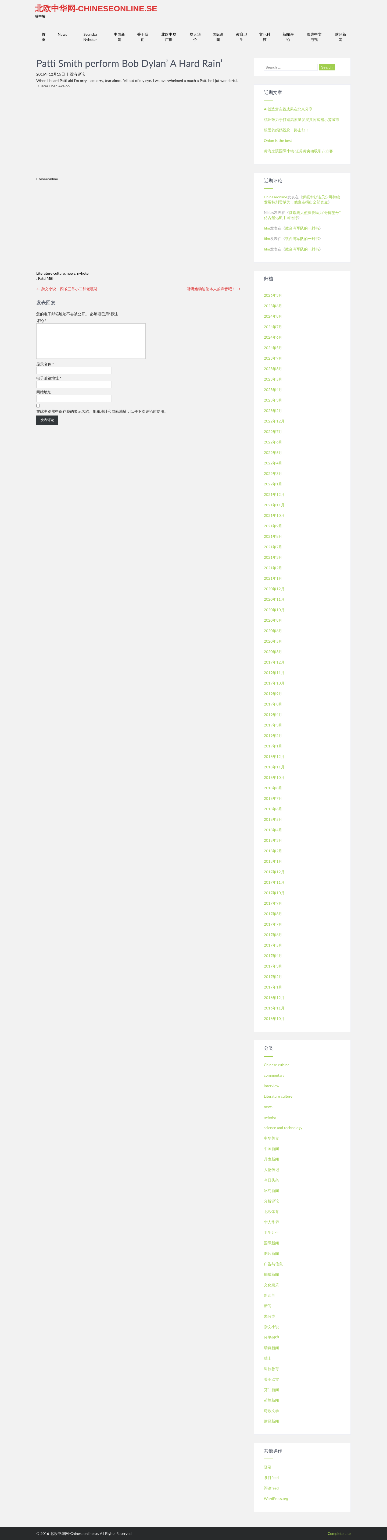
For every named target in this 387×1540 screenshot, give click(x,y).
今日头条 (271, 1180)
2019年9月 (273, 693)
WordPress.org (276, 1498)
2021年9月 (273, 526)
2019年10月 (274, 683)
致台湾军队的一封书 (302, 228)
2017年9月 (273, 903)
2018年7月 (273, 798)
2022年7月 (273, 431)
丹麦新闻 (271, 1159)
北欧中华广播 (168, 37)
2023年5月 (273, 379)
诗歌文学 (271, 1410)
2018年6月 (273, 809)
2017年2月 (273, 976)
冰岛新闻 (271, 1190)
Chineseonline (275, 197)
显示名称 (45, 370)
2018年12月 (274, 756)
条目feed (271, 1477)
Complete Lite (339, 1533)
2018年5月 (273, 819)
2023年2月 (273, 410)
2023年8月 (273, 368)
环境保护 (271, 1337)
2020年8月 (273, 620)
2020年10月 (274, 609)
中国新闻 (119, 37)
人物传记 (271, 1169)
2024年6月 (273, 337)
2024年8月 (273, 316)
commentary (274, 1075)
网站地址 (43, 398)
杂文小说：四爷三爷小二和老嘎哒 (67, 288)
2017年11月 (274, 882)
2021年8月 (273, 536)
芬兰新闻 (271, 1389)
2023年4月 (273, 389)
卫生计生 (271, 1232)
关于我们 (142, 37)
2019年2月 (273, 735)
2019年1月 (273, 746)
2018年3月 (273, 840)
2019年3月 (273, 725)
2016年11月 (274, 1008)
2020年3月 (273, 651)
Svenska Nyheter (90, 37)
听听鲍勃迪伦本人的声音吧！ (214, 288)
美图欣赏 (271, 1379)
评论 (41, 320)
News (62, 34)
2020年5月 (273, 641)
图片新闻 (271, 1253)
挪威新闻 (271, 1274)
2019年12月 (274, 662)
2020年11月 (274, 599)
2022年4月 (273, 463)
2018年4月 (273, 830)
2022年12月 (274, 421)
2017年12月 (274, 871)
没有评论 (77, 74)
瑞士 (267, 1358)
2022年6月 (273, 442)
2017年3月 (273, 966)
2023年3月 (273, 400)
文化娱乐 (271, 1285)
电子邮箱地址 (49, 384)
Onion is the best (278, 140)
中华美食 (271, 1138)
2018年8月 (273, 788)
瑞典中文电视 (314, 37)
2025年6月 (273, 305)
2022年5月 (273, 452)
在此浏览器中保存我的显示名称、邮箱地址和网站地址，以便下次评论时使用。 (102, 418)
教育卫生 (241, 37)
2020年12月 (274, 588)
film (267, 228)
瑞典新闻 (271, 1347)
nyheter (83, 273)
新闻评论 (288, 37)
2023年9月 (273, 358)
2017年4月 (273, 955)
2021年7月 (273, 547)
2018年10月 (274, 777)
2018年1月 (273, 861)
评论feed (271, 1488)
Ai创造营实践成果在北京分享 (288, 109)
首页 (43, 37)
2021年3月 (273, 557)
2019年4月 (273, 714)
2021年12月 (274, 494)
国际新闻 (218, 37)
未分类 (269, 1316)
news (71, 273)
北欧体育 (271, 1211)
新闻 (267, 1305)
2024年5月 (273, 347)
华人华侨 (195, 37)
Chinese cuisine (276, 1064)
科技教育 (271, 1368)
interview (271, 1085)
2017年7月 (273, 924)
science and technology (283, 1127)
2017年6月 (273, 934)
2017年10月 (274, 892)
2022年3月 (273, 473)
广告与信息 (273, 1264)
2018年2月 (273, 850)
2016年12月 (274, 997)
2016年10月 (274, 1018)
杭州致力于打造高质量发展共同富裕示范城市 (301, 119)
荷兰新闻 (271, 1400)
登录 (267, 1467)
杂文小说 (271, 1326)
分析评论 (271, 1201)
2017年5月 (273, 945)
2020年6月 (273, 630)
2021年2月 (273, 567)
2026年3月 (273, 295)
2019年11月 (274, 672)
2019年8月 (273, 704)
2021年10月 (274, 515)
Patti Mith (46, 278)
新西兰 (269, 1295)
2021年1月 (273, 578)
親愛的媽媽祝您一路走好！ (286, 130)
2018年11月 (274, 767)
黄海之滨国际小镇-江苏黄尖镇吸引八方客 (298, 151)
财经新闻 (340, 37)
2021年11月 (274, 505)
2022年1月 (273, 484)
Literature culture (50, 273)
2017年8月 (273, 913)
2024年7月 (273, 326)
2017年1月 (273, 987)
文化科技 (264, 37)
